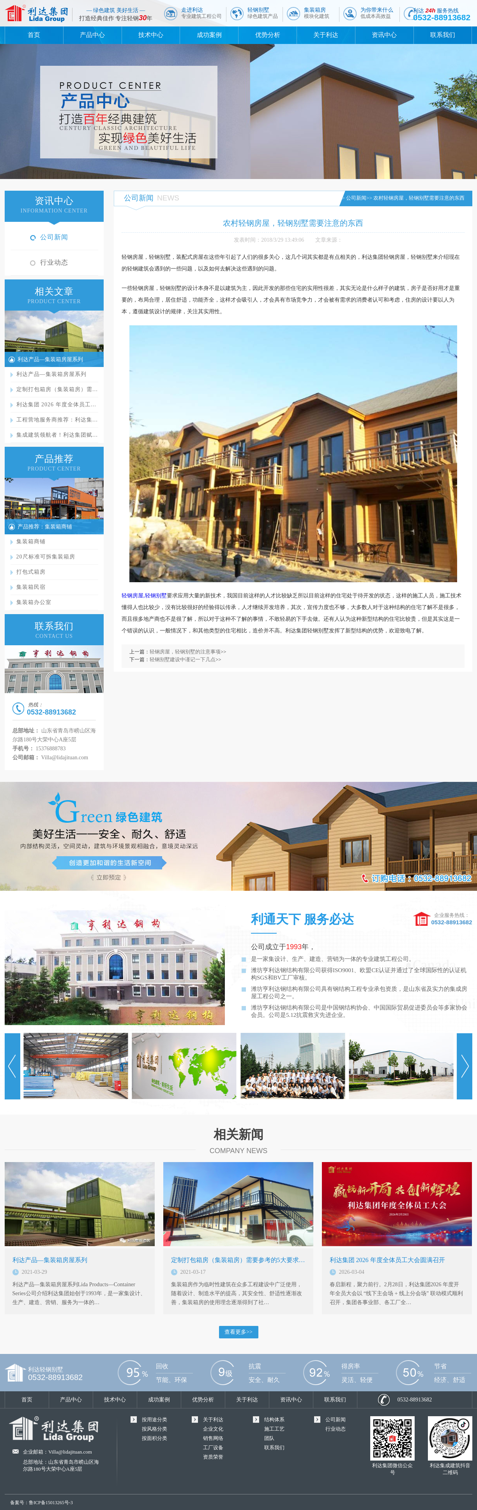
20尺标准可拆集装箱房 (45, 557)
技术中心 (150, 35)
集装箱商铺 (31, 541)
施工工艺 (274, 1429)
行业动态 (54, 262)
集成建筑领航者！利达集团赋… (57, 435)
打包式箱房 (31, 572)
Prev (12, 1066)
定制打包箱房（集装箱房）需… (57, 389)
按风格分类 (154, 1429)
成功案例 (209, 35)
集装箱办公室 (33, 602)
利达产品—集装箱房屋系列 (50, 359)
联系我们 (442, 35)
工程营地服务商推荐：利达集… (57, 420)
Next (464, 1066)
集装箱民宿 (31, 587)
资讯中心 (384, 35)
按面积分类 (154, 1438)
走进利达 (201, 13)
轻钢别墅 (262, 13)
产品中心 (92, 35)
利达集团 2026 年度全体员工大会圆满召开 (387, 1260)
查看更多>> (238, 1332)
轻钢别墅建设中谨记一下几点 (183, 659)
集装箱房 (316, 13)
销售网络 (213, 1438)
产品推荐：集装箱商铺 (45, 527)
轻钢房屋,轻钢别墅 (144, 596)
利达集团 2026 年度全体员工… (56, 404)
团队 (269, 1438)
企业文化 (213, 1429)
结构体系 (274, 1419)
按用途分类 (154, 1419)
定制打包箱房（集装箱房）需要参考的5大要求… (238, 1260)
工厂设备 (213, 1447)
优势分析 (267, 35)
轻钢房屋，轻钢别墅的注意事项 (185, 652)
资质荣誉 (213, 1457)
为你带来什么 (376, 13)
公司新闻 (54, 237)
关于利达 (325, 35)
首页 (34, 35)
